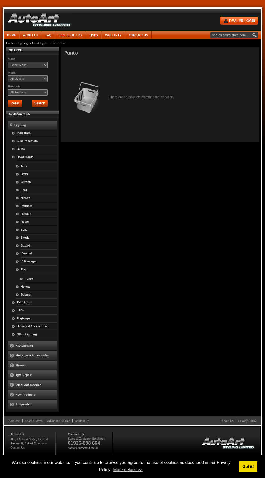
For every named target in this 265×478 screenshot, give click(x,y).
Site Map (14, 420)
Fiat (54, 43)
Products (14, 86)
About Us (227, 420)
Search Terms (34, 420)
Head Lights (40, 43)
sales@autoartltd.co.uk (83, 447)
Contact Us (82, 420)
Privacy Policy (247, 420)
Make (11, 58)
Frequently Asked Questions (28, 443)
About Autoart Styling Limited (29, 439)
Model (12, 72)
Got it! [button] (248, 466)
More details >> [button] (127, 469)
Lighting (23, 43)
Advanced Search (58, 420)
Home (11, 35)
